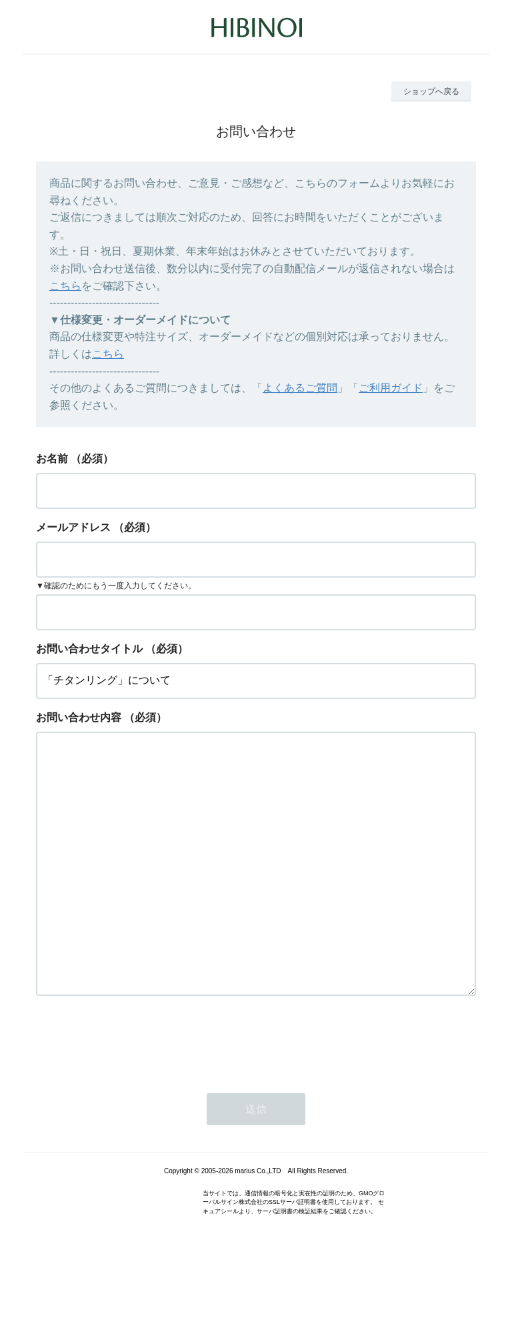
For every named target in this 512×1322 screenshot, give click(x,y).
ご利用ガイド (391, 388)
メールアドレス (73, 527)
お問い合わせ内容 (78, 717)
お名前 (52, 458)
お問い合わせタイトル (89, 648)
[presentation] (137, 1094)
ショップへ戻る (431, 91)
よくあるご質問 (300, 388)
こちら (65, 285)
